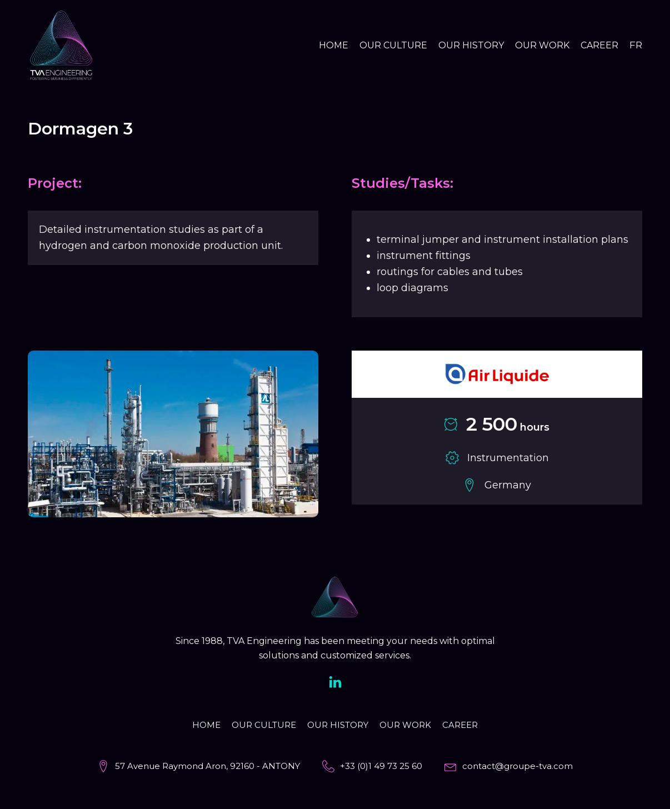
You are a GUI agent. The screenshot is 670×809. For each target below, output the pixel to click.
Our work (542, 45)
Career (599, 45)
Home (333, 45)
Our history (471, 45)
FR (635, 45)
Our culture (393, 45)
